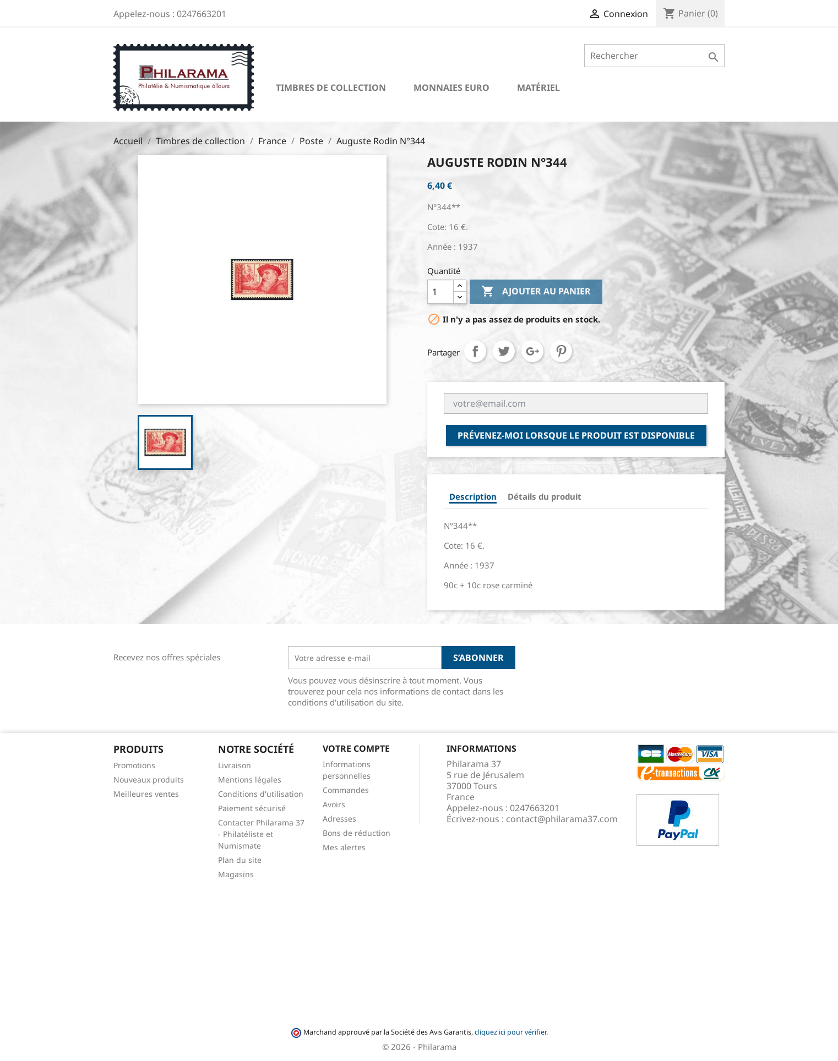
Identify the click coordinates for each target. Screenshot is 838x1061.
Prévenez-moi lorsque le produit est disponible (576, 435)
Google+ (532, 351)
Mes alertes (344, 847)
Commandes (346, 790)
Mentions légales (249, 779)
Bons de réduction (356, 833)
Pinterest (561, 351)
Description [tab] (473, 496)
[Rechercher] (654, 55)
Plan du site (240, 860)
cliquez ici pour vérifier (510, 1032)
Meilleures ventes (146, 794)
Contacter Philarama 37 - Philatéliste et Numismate (261, 834)
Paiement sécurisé (252, 808)
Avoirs (334, 804)
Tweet (504, 351)
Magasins (236, 874)
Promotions (134, 765)
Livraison (234, 765)
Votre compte (356, 748)
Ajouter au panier (536, 292)
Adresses (339, 818)
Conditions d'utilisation (260, 794)
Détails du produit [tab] (544, 496)
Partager (475, 351)
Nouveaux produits (148, 779)
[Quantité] (440, 292)
